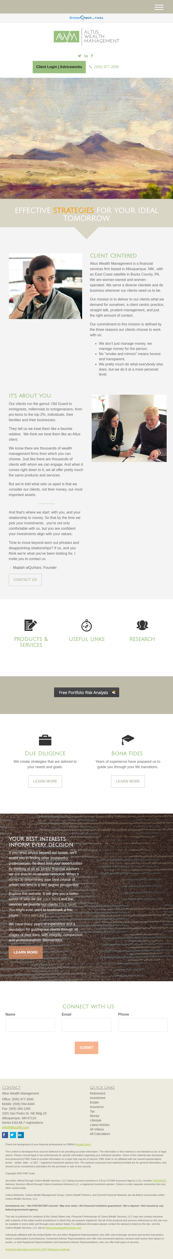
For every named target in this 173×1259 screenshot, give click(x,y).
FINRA (156, 1180)
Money (94, 1116)
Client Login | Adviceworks (59, 67)
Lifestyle (95, 1120)
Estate (94, 1102)
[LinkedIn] (86, 56)
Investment (97, 1098)
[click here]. (68, 904)
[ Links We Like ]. (33, 915)
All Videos (97, 1129)
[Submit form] (86, 1048)
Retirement (97, 1093)
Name (10, 1014)
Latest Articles (99, 1125)
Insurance (97, 1107)
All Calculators (100, 1134)
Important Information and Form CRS (25, 1249)
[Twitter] (79, 56)
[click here (50, 899)
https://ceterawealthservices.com (63, 1227)
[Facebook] (92, 56)
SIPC (164, 1180)
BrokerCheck (83, 1144)
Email (66, 1014)
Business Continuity (59, 1249)
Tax (92, 1111)
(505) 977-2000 (104, 67)
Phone (123, 1014)
